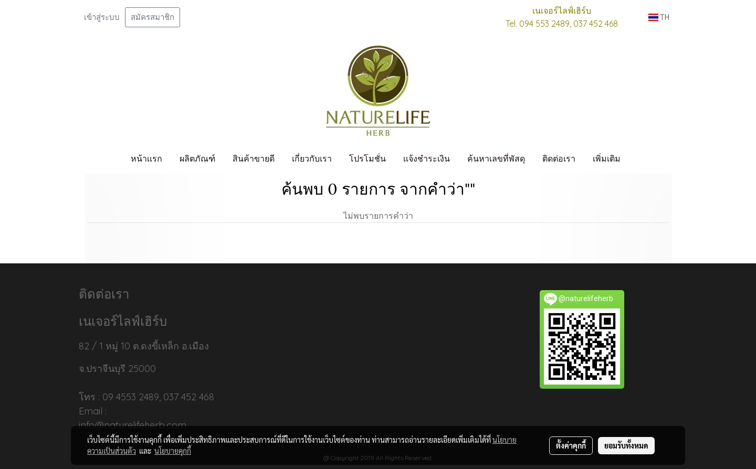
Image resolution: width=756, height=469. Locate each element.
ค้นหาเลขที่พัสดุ (496, 159)
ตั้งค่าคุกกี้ (571, 445)
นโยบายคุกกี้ (172, 450)
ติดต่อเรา (558, 159)
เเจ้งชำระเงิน (426, 159)
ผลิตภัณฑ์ (197, 159)
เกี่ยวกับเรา (312, 159)
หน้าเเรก (146, 159)
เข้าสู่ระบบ (102, 17)
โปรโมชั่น (367, 159)
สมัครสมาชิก (152, 17)
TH (658, 17)
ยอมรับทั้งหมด (626, 445)
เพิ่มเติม (607, 159)
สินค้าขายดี (254, 159)
